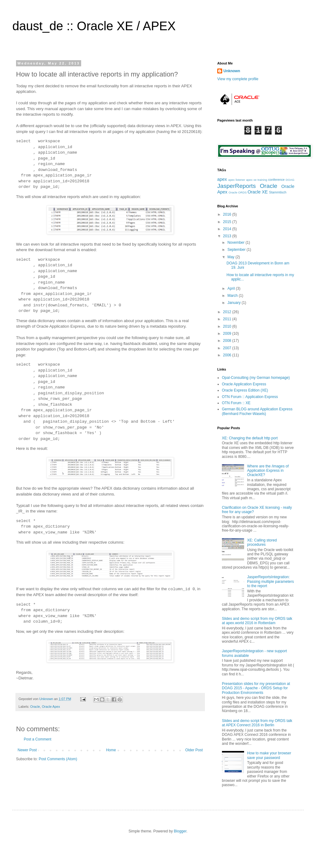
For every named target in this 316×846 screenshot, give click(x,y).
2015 (227, 222)
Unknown (46, 699)
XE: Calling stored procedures (262, 542)
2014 (227, 229)
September (237, 249)
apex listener (236, 179)
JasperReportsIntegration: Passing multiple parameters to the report (270, 581)
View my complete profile (237, 79)
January (234, 303)
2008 (227, 340)
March (233, 295)
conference (276, 179)
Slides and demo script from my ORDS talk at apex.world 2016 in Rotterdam (257, 620)
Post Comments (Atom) (58, 759)
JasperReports (236, 186)
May (231, 257)
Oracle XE (257, 191)
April (231, 288)
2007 (227, 348)
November (236, 242)
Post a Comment (37, 739)
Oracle (35, 706)
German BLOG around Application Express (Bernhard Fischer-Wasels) (257, 411)
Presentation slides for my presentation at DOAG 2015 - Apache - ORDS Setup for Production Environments (256, 688)
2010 (227, 326)
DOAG (290, 179)
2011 (227, 319)
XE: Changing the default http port (250, 438)
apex (222, 179)
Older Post (194, 750)
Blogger (180, 831)
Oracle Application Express (244, 384)
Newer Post (27, 750)
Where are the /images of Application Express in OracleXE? (268, 470)
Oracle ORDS (238, 192)
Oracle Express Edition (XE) (245, 390)
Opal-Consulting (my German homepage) (256, 377)
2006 (227, 355)
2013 (227, 236)
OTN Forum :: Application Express (250, 397)
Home (111, 750)
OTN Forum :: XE (236, 403)
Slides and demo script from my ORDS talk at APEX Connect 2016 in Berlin (257, 723)
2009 (227, 333)
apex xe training (256, 179)
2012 (227, 312)
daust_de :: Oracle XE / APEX (94, 26)
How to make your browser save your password (269, 755)
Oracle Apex (51, 706)
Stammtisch (277, 192)
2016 (227, 214)
